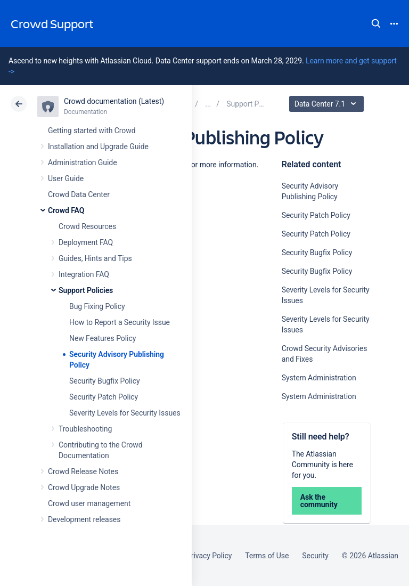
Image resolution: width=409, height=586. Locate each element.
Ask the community (319, 501)
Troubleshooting (85, 429)
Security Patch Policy (103, 397)
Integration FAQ (84, 274)
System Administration (319, 377)
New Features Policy (102, 338)
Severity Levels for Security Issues (125, 413)
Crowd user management (89, 503)
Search (376, 23)
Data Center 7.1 (328, 104)
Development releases (84, 519)
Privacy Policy (209, 555)
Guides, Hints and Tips (95, 258)
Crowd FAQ (66, 210)
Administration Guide (82, 162)
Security (315, 555)
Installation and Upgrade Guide (98, 146)
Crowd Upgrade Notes (84, 487)
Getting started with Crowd (91, 130)
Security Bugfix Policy (104, 381)
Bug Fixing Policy (97, 306)
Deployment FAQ (86, 242)
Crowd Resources (87, 226)
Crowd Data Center (79, 194)
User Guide (66, 178)
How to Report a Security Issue (119, 322)
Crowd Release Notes (83, 471)
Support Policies (86, 290)
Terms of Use (267, 555)
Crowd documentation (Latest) (114, 101)
